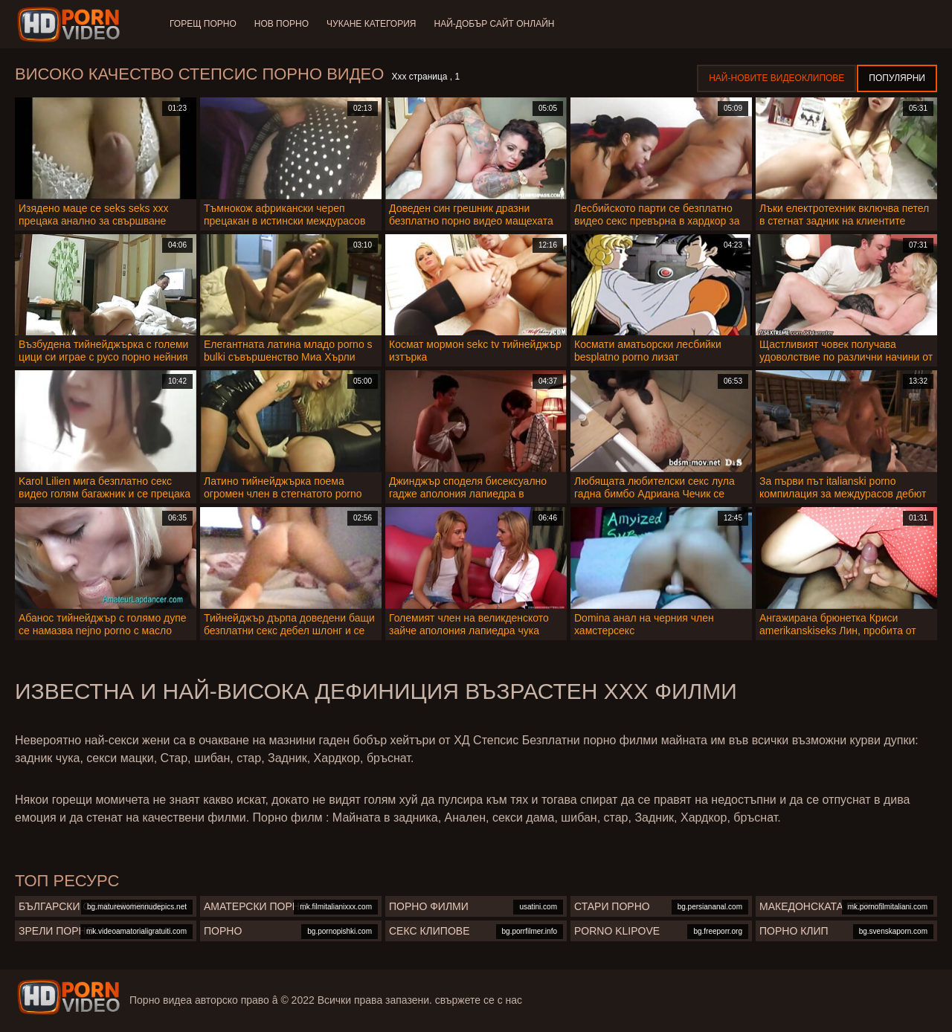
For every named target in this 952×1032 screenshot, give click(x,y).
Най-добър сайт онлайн (494, 24)
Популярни (897, 78)
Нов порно (281, 24)
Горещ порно (203, 24)
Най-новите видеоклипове (776, 78)
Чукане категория (371, 24)
